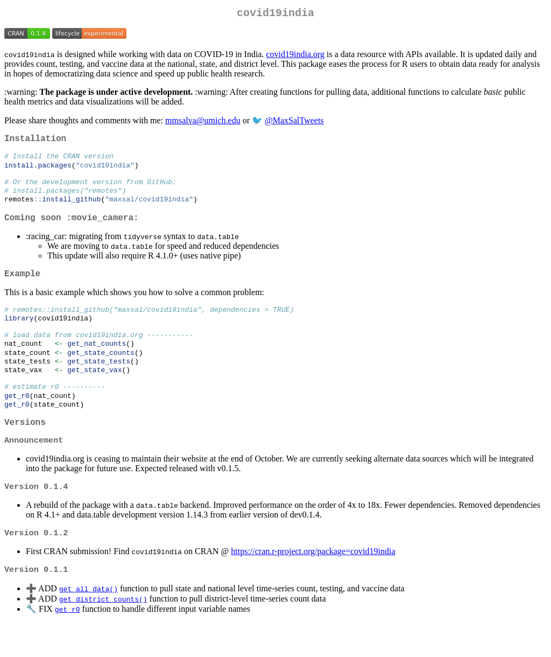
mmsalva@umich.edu (203, 122)
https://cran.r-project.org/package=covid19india (313, 584)
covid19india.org (295, 56)
